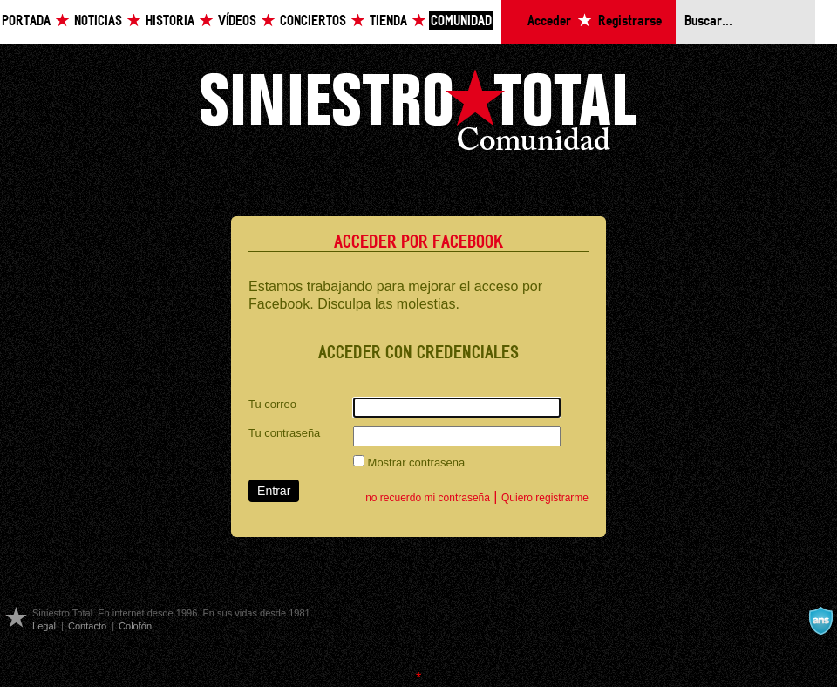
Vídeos (237, 21)
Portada (26, 21)
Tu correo (272, 404)
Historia (170, 21)
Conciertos (313, 21)
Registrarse (630, 21)
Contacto (87, 626)
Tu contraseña (284, 432)
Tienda (388, 21)
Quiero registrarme (545, 498)
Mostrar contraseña (409, 462)
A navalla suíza (820, 621)
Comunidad (461, 21)
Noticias (98, 21)
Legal (44, 626)
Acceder (549, 21)
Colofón (135, 626)
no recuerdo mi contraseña (427, 498)
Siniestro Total (418, 115)
